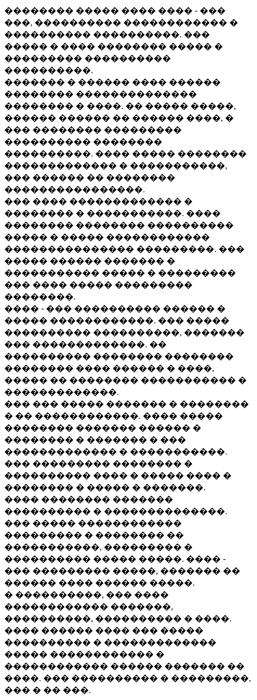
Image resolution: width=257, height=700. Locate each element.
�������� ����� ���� (81, 10)
